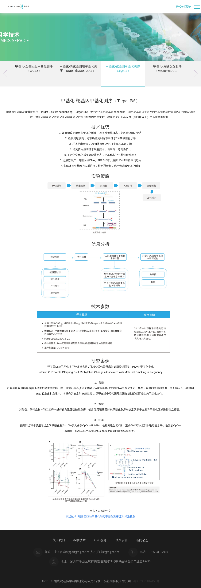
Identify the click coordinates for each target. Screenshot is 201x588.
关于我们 (59, 540)
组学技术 (79, 540)
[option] (34, 73)
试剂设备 (121, 540)
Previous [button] (5, 74)
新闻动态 (142, 540)
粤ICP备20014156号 (146, 581)
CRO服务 (100, 540)
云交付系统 (183, 6)
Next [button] (196, 74)
